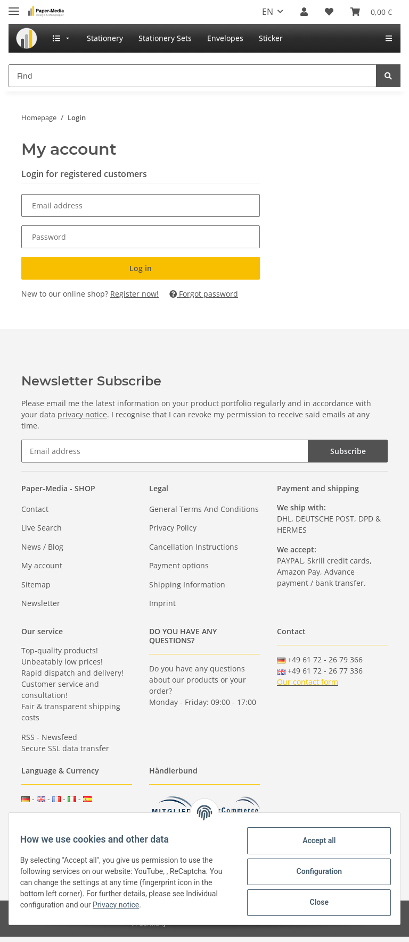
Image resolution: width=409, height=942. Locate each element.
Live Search (41, 528)
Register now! (134, 294)
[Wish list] (329, 11)
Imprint (162, 603)
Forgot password (203, 294)
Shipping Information (187, 584)
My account (41, 565)
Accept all (313, 840)
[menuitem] (27, 38)
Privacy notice (155, 905)
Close (313, 902)
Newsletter (40, 603)
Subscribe (348, 451)
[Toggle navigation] (14, 6)
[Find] (193, 75)
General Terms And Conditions (204, 509)
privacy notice (82, 414)
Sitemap (36, 584)
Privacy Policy (173, 528)
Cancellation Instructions (193, 547)
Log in (140, 268)
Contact (34, 509)
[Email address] (164, 451)
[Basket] (371, 11)
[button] (304, 11)
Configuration (313, 871)
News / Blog (42, 547)
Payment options (179, 565)
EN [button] (267, 12)
